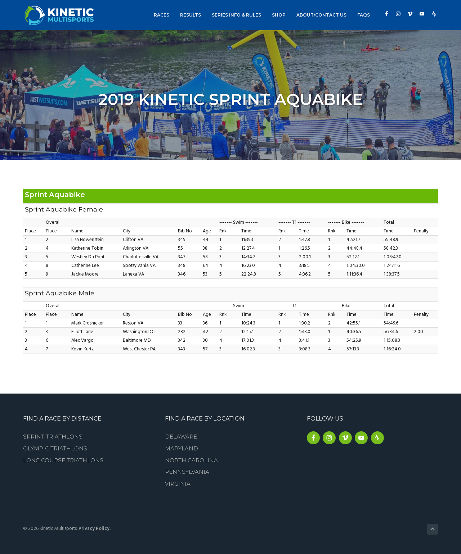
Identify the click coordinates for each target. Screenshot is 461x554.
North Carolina (191, 460)
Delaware (181, 436)
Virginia (178, 483)
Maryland (181, 448)
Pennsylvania (187, 471)
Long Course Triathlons (63, 460)
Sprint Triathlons (52, 436)
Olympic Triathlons (55, 448)
